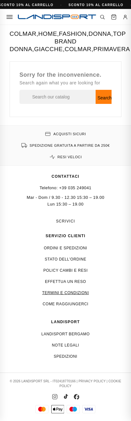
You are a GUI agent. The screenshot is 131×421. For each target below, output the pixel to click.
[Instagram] (55, 397)
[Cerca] (102, 17)
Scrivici (65, 221)
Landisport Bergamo (65, 334)
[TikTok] (65, 397)
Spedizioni (65, 356)
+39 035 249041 (75, 187)
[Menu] (9, 17)
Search (105, 97)
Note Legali (65, 345)
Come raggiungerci (66, 304)
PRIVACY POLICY (92, 381)
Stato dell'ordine (65, 259)
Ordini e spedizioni (65, 248)
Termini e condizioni (65, 293)
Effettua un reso (65, 281)
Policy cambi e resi (65, 270)
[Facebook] (76, 397)
